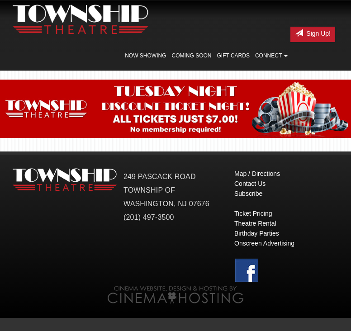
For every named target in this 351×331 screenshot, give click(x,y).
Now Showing (145, 55)
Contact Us (250, 183)
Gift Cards (233, 55)
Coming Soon (191, 55)
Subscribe (248, 193)
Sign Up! (313, 33)
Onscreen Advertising (264, 243)
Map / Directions (257, 173)
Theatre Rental (255, 223)
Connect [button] (271, 55)
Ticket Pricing (253, 213)
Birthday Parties (256, 233)
